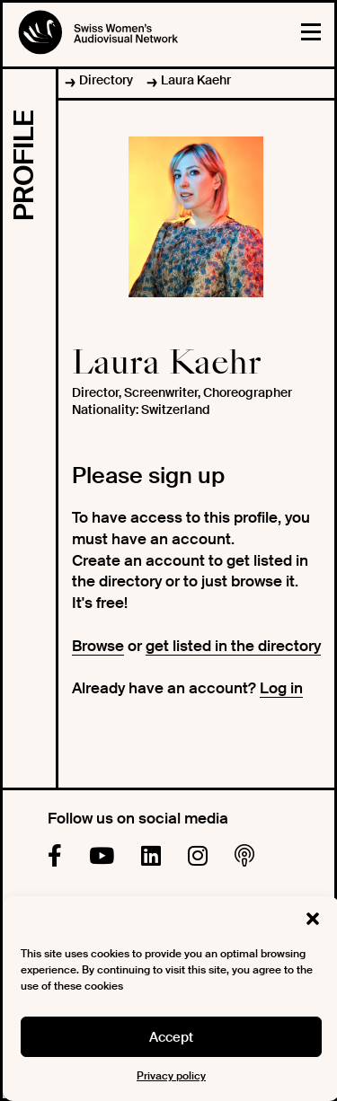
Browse (98, 646)
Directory (106, 80)
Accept (171, 1037)
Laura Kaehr (196, 80)
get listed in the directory (233, 646)
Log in (281, 688)
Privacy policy (171, 1076)
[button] (313, 919)
